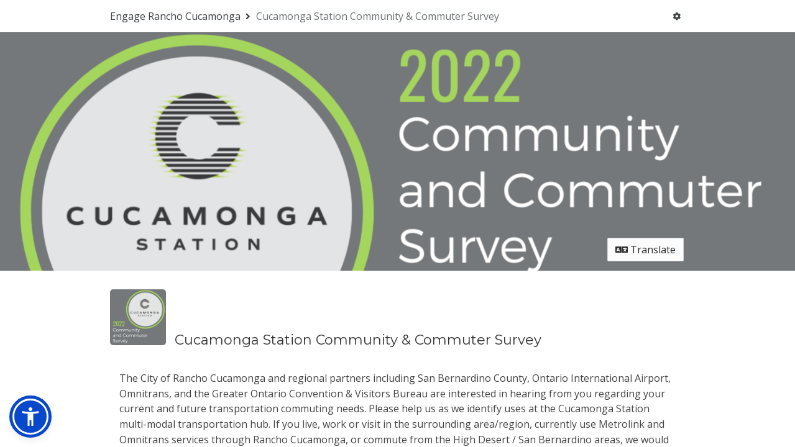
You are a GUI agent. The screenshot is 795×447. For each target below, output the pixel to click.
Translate (645, 128)
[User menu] (677, 16)
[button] (30, 417)
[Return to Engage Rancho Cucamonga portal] (181, 16)
